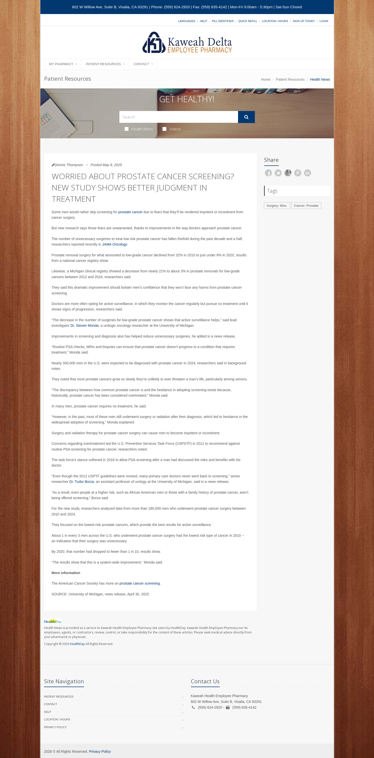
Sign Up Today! (304, 21)
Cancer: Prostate (306, 205)
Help (203, 21)
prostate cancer (130, 212)
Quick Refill (247, 21)
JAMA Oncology (114, 244)
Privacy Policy (55, 727)
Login (324, 21)
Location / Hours (275, 21)
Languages (186, 21)
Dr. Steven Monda (84, 325)
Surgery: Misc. (277, 205)
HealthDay (77, 644)
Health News (139, 128)
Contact (141, 64)
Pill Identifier (223, 21)
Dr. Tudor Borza (81, 482)
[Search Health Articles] (178, 117)
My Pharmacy (61, 64)
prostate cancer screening (139, 583)
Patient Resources (103, 64)
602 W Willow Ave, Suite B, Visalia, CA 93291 (110, 7)
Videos (172, 128)
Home (265, 79)
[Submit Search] (246, 117)
